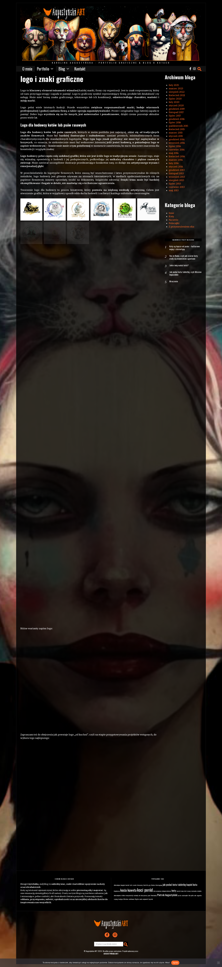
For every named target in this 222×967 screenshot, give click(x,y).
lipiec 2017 (175, 115)
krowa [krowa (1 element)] (182, 891)
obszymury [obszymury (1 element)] (144, 895)
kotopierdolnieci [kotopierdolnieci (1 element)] (166, 891)
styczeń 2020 (176, 105)
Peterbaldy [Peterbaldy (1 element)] (154, 895)
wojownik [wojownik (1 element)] (145, 899)
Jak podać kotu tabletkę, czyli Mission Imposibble (182, 274)
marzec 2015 (176, 132)
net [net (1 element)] (139, 895)
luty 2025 (174, 85)
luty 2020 (174, 102)
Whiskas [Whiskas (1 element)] (125, 899)
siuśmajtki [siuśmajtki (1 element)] (185, 895)
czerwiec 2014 (177, 149)
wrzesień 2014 (177, 142)
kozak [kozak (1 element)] (178, 891)
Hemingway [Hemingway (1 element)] (159, 885)
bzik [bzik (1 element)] (131, 885)
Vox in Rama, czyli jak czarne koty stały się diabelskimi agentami (183, 258)
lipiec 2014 (175, 146)
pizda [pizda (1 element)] (179, 895)
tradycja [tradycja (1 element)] (120, 899)
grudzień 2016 (177, 119)
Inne (171, 213)
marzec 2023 (176, 88)
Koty (171, 216)
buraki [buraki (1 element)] (127, 885)
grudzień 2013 (177, 170)
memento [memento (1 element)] (194, 891)
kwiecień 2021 (177, 95)
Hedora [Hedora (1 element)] (153, 885)
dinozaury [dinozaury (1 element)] (140, 885)
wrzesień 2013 (177, 176)
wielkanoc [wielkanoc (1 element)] (131, 899)
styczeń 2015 (176, 136)
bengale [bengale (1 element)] (123, 885)
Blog (61, 69)
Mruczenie (173, 282)
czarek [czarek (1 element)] (134, 885)
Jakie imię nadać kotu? (179, 265)
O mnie (27, 69)
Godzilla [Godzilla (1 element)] (145, 885)
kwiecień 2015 (177, 129)
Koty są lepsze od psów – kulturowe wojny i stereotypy (184, 248)
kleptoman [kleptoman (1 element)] (117, 891)
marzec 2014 (176, 159)
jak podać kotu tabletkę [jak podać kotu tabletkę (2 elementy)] (174, 885)
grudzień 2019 (177, 108)
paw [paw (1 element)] (149, 895)
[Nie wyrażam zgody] (218, 962)
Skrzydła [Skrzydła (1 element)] (191, 895)
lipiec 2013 (175, 183)
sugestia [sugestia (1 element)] (199, 895)
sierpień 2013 (176, 180)
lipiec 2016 (175, 122)
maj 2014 (174, 153)
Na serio (173, 219)
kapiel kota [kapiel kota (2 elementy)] (191, 885)
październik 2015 (178, 125)
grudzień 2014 (177, 139)
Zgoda (175, 963)
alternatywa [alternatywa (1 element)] (117, 885)
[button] (31, 209)
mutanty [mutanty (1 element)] (136, 895)
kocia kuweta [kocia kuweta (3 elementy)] (128, 890)
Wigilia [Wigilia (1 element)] (137, 899)
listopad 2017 (176, 112)
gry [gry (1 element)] (150, 885)
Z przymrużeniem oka (181, 226)
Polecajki (174, 223)
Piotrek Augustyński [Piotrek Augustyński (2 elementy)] (167, 895)
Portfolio (43, 69)
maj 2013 (174, 190)
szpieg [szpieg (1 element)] (116, 899)
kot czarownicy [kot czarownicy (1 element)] (157, 891)
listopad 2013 (176, 173)
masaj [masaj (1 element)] (189, 891)
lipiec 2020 (175, 98)
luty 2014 (174, 163)
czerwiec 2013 (177, 187)
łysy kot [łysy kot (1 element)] (151, 899)
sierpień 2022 (176, 91)
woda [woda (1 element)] (140, 899)
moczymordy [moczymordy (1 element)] (129, 895)
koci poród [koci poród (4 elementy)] (145, 890)
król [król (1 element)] (185, 891)
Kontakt (79, 69)
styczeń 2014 (176, 166)
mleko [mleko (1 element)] (123, 895)
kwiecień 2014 (177, 156)
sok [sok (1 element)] (195, 895)
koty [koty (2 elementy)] (174, 890)
